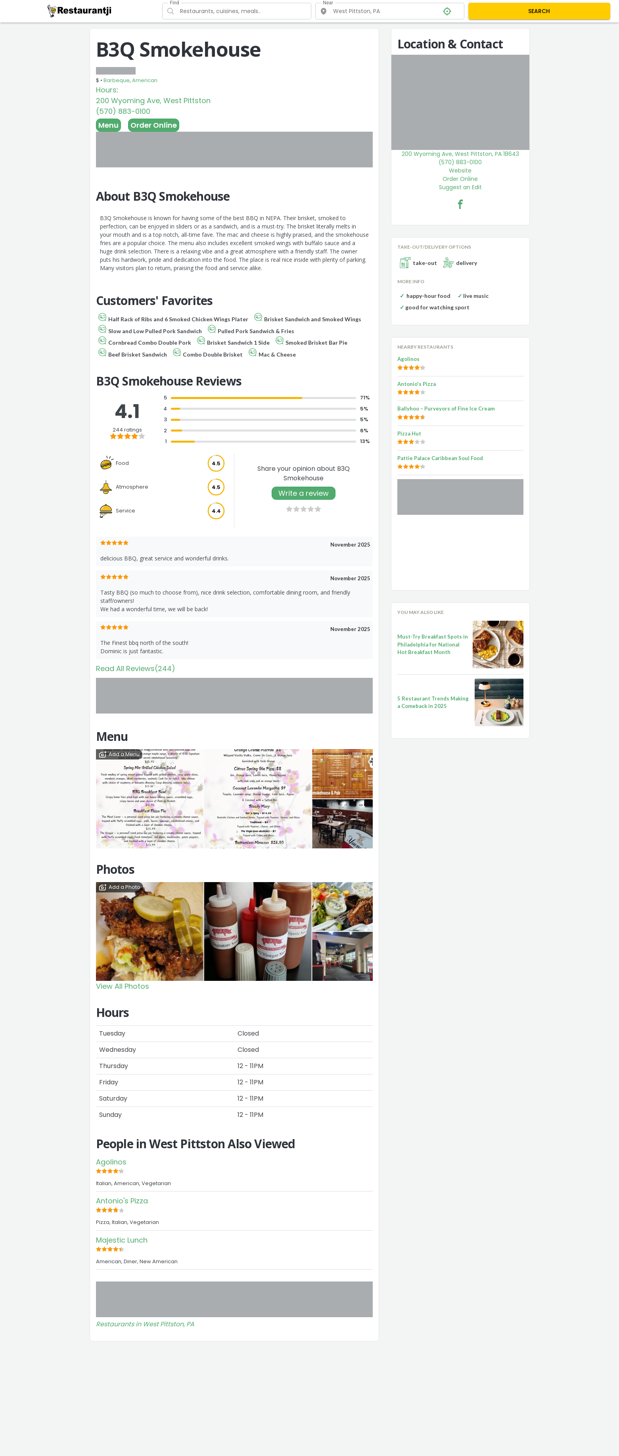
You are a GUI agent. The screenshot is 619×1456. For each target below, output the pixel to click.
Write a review (303, 493)
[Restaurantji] (79, 11)
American (144, 80)
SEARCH (539, 11)
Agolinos (111, 1162)
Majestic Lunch (122, 1240)
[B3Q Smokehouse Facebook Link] (460, 204)
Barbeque (116, 80)
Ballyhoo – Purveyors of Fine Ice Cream (445, 408)
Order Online (153, 125)
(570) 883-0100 (123, 111)
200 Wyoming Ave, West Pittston (153, 101)
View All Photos (122, 986)
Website (460, 171)
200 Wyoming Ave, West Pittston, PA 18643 (460, 154)
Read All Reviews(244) (135, 668)
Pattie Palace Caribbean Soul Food (440, 458)
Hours (106, 90)
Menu (108, 125)
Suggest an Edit (460, 187)
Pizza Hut (409, 433)
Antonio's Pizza (122, 1201)
